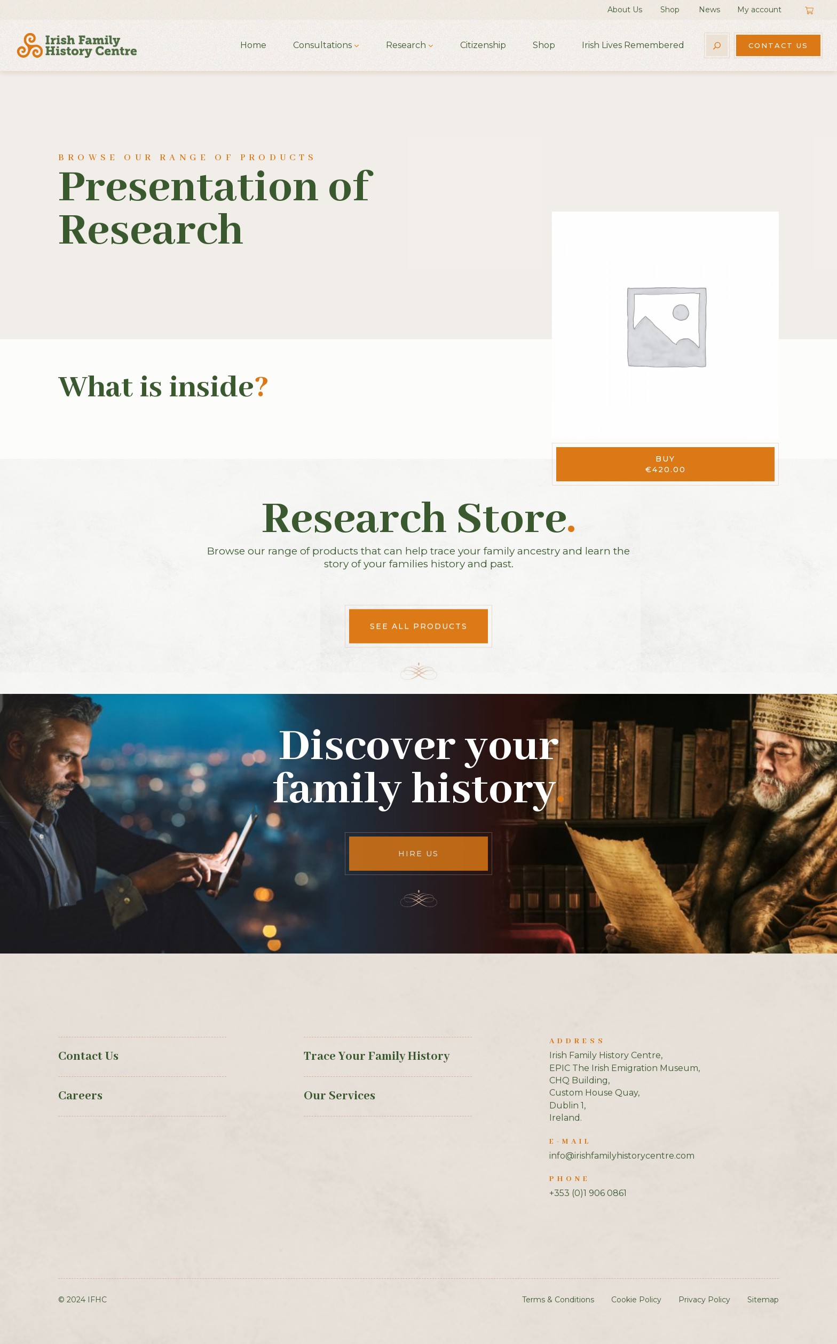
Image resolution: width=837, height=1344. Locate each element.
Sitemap (763, 1299)
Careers (80, 1096)
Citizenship (483, 45)
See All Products (419, 1032)
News (709, 9)
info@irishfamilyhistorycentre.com (621, 1156)
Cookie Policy (636, 1299)
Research (406, 45)
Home (253, 45)
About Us (624, 9)
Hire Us (418, 853)
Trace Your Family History (376, 1056)
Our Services (339, 1096)
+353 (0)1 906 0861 (588, 1193)
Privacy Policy (704, 1299)
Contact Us (778, 45)
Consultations (322, 45)
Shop (670, 9)
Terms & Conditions (558, 1299)
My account (759, 9)
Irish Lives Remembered (633, 45)
